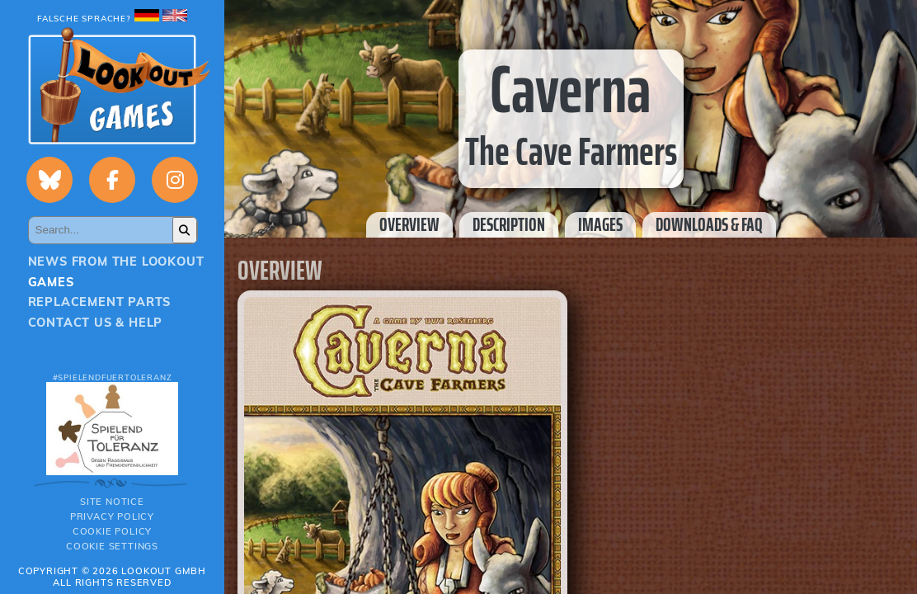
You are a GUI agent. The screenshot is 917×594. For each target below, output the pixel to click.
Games (51, 282)
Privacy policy (112, 516)
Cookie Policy (112, 531)
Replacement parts (100, 302)
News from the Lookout (116, 261)
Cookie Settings (112, 546)
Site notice (112, 501)
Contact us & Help (95, 322)
